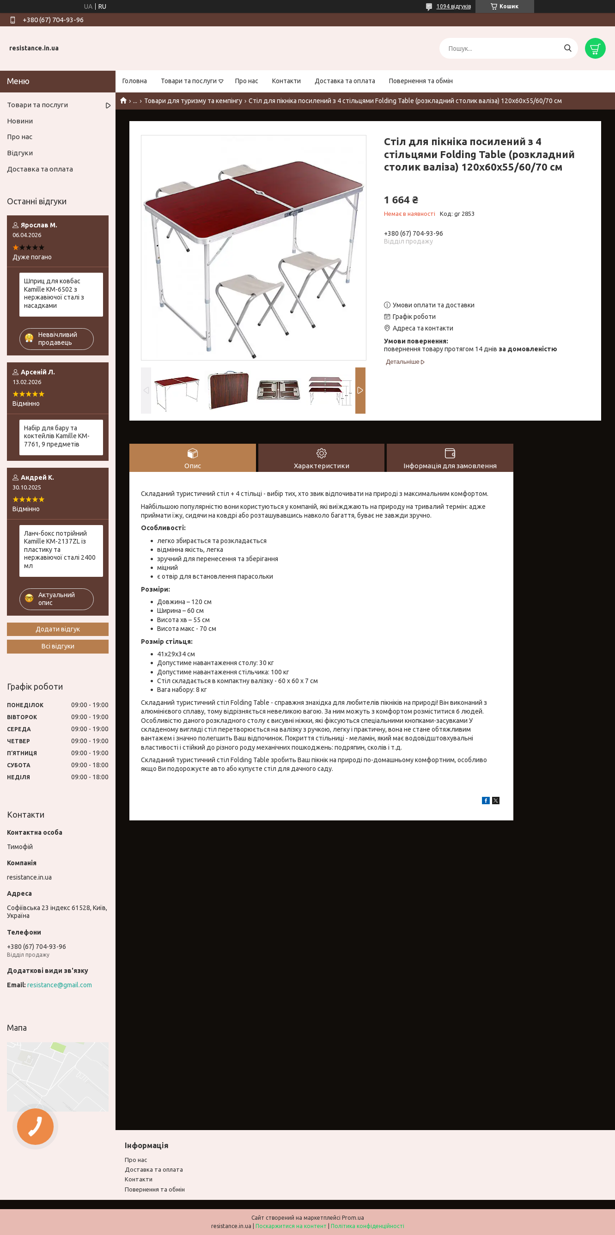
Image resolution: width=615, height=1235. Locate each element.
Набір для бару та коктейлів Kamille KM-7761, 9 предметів (57, 436)
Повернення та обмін (421, 81)
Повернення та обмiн (155, 1189)
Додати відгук (58, 629)
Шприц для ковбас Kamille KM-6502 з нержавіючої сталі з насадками (54, 293)
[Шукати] (567, 48)
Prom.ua (353, 1218)
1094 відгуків (454, 6)
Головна (134, 81)
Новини (20, 121)
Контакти (286, 81)
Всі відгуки (58, 646)
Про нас (246, 81)
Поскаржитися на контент (291, 1226)
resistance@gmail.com (59, 985)
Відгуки (20, 153)
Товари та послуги (189, 81)
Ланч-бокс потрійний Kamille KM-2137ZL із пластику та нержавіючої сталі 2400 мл (60, 549)
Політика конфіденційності (367, 1226)
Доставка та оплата (345, 81)
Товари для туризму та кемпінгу (193, 100)
